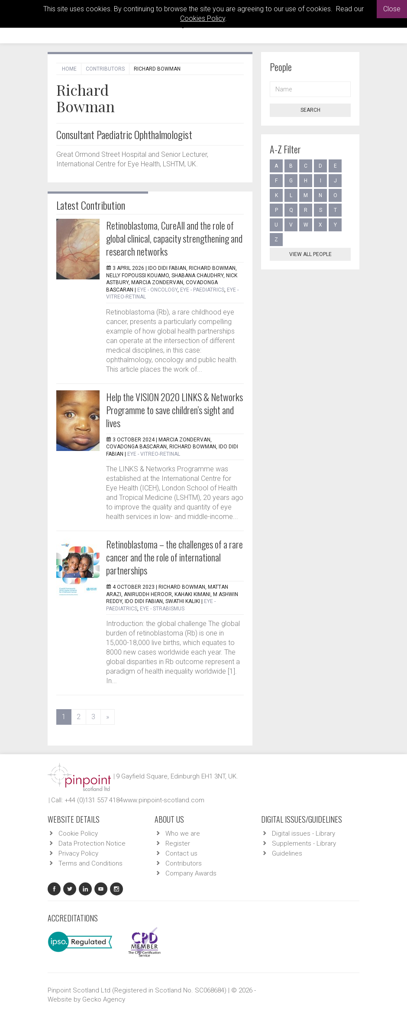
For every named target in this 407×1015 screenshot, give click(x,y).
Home (69, 69)
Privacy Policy (78, 853)
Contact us (181, 853)
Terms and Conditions (90, 863)
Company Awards (190, 873)
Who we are (182, 833)
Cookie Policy (78, 833)
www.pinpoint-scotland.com (163, 800)
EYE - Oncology (157, 290)
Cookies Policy (202, 18)
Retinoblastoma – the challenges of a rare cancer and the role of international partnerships (174, 557)
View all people (310, 254)
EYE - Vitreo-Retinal (153, 454)
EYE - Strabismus (162, 609)
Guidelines (287, 853)
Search (310, 110)
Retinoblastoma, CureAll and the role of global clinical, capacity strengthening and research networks (174, 238)
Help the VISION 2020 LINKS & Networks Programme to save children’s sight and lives (174, 410)
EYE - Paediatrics (202, 290)
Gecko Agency (103, 999)
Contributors (105, 69)
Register (177, 843)
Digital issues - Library (303, 833)
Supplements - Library (304, 843)
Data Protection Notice (92, 843)
